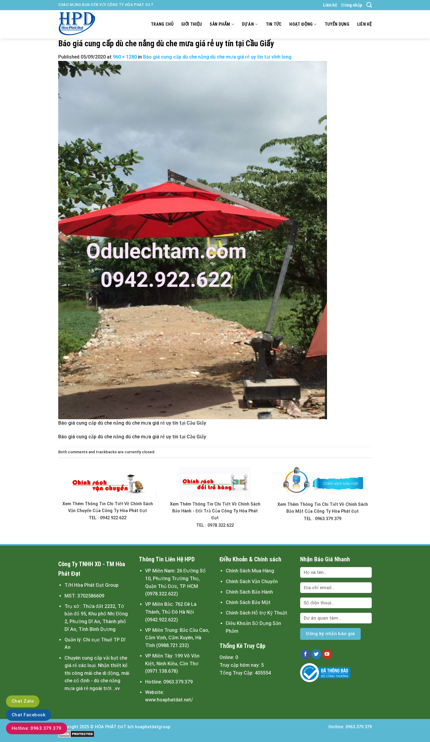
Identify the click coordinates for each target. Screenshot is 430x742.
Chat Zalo (23, 701)
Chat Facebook (28, 715)
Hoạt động (303, 24)
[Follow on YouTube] (327, 654)
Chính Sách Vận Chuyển (252, 581)
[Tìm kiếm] (369, 5)
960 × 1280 (125, 57)
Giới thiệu (191, 24)
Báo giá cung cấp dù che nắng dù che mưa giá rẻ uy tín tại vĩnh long (217, 57)
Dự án (250, 24)
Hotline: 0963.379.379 (37, 728)
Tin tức (274, 24)
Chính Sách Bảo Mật (248, 602)
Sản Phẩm (222, 24)
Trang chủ (162, 24)
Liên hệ (330, 5)
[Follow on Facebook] (306, 654)
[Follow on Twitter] (316, 654)
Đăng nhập (351, 5)
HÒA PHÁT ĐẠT (110, 726)
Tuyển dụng (337, 24)
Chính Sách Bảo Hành (249, 592)
